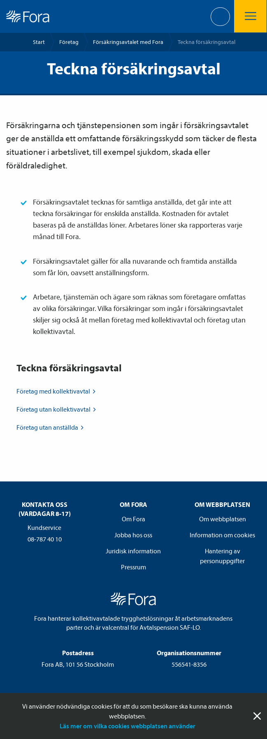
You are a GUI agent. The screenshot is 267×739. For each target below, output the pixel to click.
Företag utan (57, 409)
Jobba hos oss (133, 535)
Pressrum (133, 567)
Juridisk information (133, 551)
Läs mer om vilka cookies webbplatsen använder (127, 726)
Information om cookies (222, 535)
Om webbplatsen (222, 519)
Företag (69, 42)
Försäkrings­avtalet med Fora (128, 42)
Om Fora (133, 519)
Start (39, 42)
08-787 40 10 (45, 539)
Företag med (56, 391)
